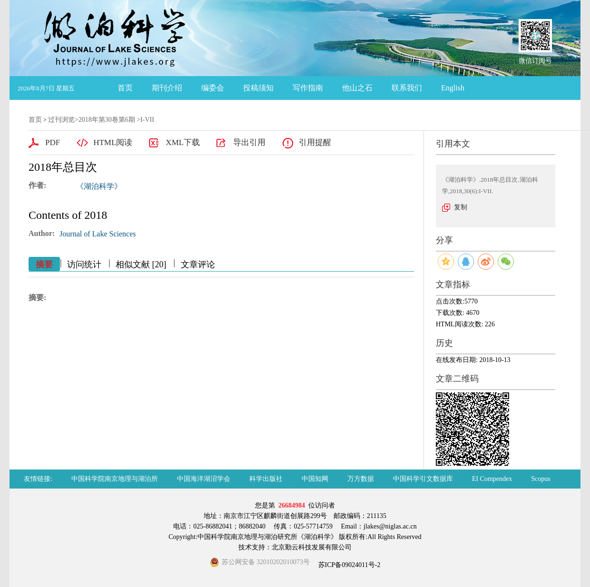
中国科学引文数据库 (423, 478)
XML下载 (183, 142)
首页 (125, 88)
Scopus (540, 478)
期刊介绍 (167, 88)
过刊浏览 (61, 119)
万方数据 (360, 478)
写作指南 (308, 88)
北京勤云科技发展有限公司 (312, 547)
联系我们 (407, 88)
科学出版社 (266, 478)
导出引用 (249, 142)
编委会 (212, 88)
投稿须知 (258, 88)
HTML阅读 (112, 142)
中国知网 (315, 478)
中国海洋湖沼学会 (203, 478)
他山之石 (357, 88)
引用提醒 (315, 142)
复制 (460, 207)
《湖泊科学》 (99, 186)
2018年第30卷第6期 (107, 119)
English (452, 88)
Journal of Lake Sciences (97, 234)
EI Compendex (492, 478)
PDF (52, 142)
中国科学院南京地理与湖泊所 (114, 478)
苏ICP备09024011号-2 (348, 564)
